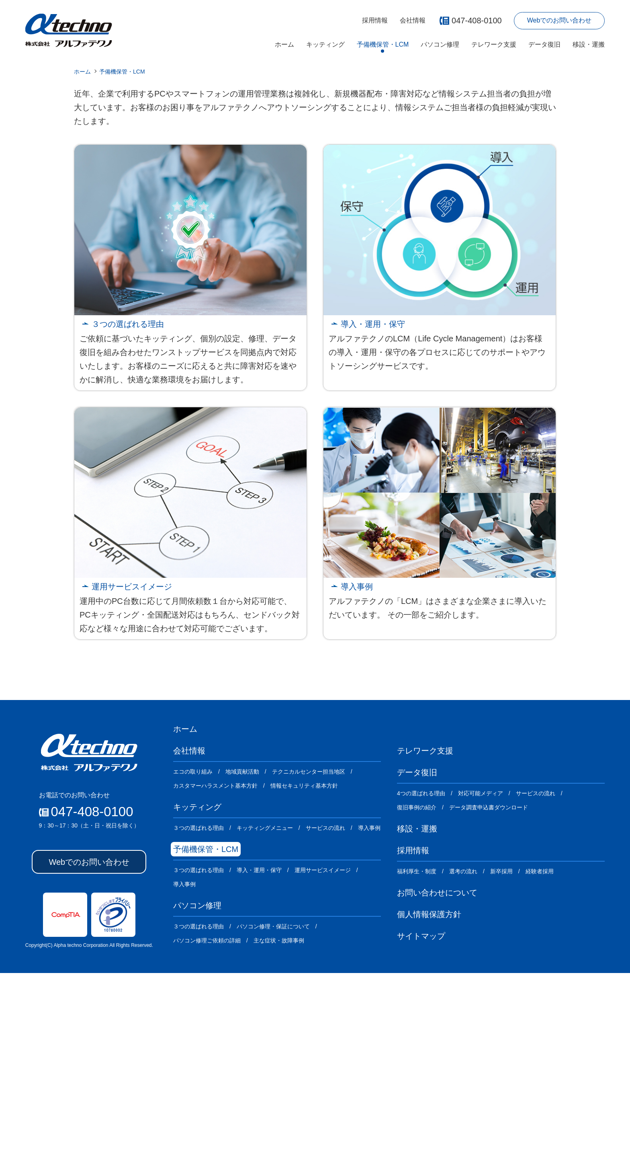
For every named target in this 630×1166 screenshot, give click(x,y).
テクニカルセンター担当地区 (308, 964)
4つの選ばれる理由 (421, 986)
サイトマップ (421, 1129)
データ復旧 (544, 44)
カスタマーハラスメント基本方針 (215, 978)
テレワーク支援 (493, 44)
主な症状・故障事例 (279, 1133)
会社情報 (412, 20)
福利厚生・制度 (416, 1064)
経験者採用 (540, 1064)
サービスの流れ (325, 1021)
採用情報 (375, 20)
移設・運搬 (589, 44)
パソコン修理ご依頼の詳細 (207, 1133)
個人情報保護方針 (429, 1107)
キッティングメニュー (265, 1021)
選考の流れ (463, 1064)
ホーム (284, 44)
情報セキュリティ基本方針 (304, 978)
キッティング (325, 44)
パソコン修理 (440, 44)
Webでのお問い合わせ (559, 20)
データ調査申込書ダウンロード (488, 1000)
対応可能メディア (480, 986)
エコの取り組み (193, 964)
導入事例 (357, 779)
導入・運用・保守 (373, 517)
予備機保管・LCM (383, 44)
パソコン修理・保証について (273, 1119)
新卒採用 (501, 1064)
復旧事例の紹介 (416, 1000)
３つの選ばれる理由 (128, 517)
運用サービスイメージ (132, 779)
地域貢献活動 (242, 964)
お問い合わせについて (437, 1085)
